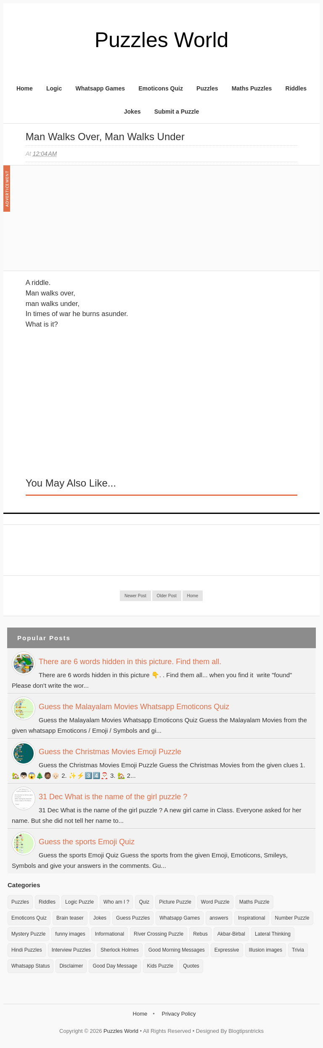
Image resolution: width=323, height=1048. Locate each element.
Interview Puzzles (71, 950)
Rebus (200, 934)
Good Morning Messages (176, 950)
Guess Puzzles (133, 918)
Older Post (167, 595)
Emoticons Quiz (160, 88)
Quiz (144, 902)
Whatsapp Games (99, 88)
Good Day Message (115, 966)
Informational (109, 934)
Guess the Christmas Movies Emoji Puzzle (110, 751)
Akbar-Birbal (231, 934)
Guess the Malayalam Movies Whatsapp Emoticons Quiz (134, 706)
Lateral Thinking (273, 934)
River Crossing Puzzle (158, 934)
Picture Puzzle (175, 902)
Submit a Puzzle (176, 111)
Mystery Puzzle (28, 934)
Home (24, 88)
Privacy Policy (179, 1014)
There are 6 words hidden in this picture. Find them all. (130, 661)
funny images (70, 934)
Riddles (296, 88)
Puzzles (207, 88)
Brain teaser (70, 918)
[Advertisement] (89, 222)
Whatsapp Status (30, 966)
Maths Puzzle (254, 902)
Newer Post (135, 595)
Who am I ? (116, 902)
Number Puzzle (292, 918)
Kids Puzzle (160, 966)
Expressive (226, 950)
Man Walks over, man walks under (105, 136)
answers (218, 918)
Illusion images (265, 950)
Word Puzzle (215, 902)
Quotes (191, 966)
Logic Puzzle (79, 902)
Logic (54, 88)
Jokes (132, 111)
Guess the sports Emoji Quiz (87, 842)
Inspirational (251, 918)
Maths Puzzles (252, 88)
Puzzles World (162, 40)
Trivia (298, 950)
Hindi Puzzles (26, 950)
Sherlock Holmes (120, 950)
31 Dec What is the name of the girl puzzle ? (113, 797)
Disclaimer (71, 966)
